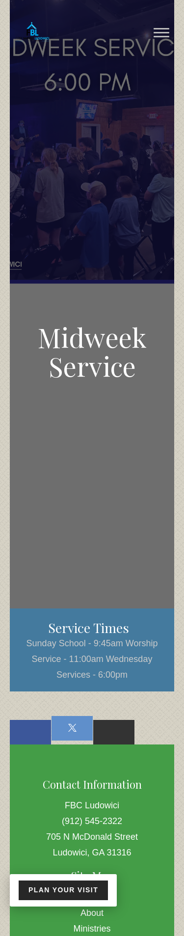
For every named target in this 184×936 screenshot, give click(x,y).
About (92, 913)
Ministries (91, 929)
